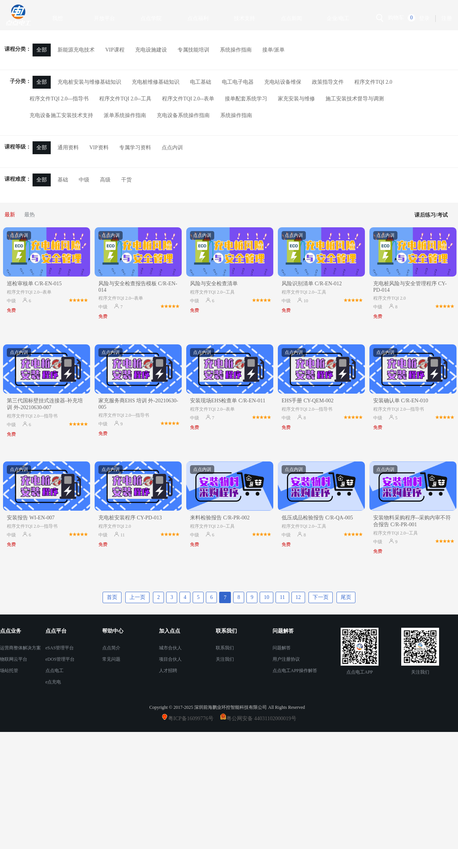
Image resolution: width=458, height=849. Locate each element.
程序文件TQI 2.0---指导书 (59, 99)
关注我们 (225, 659)
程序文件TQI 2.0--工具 (125, 99)
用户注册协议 (286, 659)
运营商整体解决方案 (20, 647)
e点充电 (53, 682)
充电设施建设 (151, 50)
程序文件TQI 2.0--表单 (188, 99)
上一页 (137, 597)
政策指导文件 (328, 82)
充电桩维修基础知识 (155, 82)
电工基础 (200, 82)
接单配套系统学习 (246, 99)
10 (266, 597)
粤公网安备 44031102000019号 (261, 718)
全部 (41, 50)
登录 (424, 18)
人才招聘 (168, 670)
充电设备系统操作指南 (183, 115)
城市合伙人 (170, 647)
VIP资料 (99, 147)
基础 (63, 180)
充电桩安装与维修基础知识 (89, 82)
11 (282, 597)
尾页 (346, 597)
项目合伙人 (170, 659)
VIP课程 (115, 50)
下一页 (321, 597)
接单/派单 (273, 50)
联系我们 (225, 647)
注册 (446, 18)
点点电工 (54, 670)
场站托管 (9, 670)
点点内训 (172, 147)
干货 (126, 180)
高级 (105, 180)
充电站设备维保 (282, 82)
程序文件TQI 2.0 (373, 82)
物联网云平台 (13, 659)
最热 (29, 214)
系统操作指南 (236, 50)
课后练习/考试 (431, 215)
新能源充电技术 (76, 50)
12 (298, 597)
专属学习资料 (135, 147)
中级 (84, 180)
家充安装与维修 (296, 99)
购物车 (396, 17)
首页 (112, 597)
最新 (10, 214)
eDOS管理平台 (60, 659)
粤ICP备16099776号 (193, 718)
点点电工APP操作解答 (295, 670)
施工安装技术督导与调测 (355, 99)
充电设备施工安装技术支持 (61, 115)
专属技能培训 (193, 50)
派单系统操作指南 (125, 115)
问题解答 (282, 647)
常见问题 (111, 659)
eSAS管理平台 (59, 647)
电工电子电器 (238, 82)
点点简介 (111, 647)
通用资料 (68, 147)
